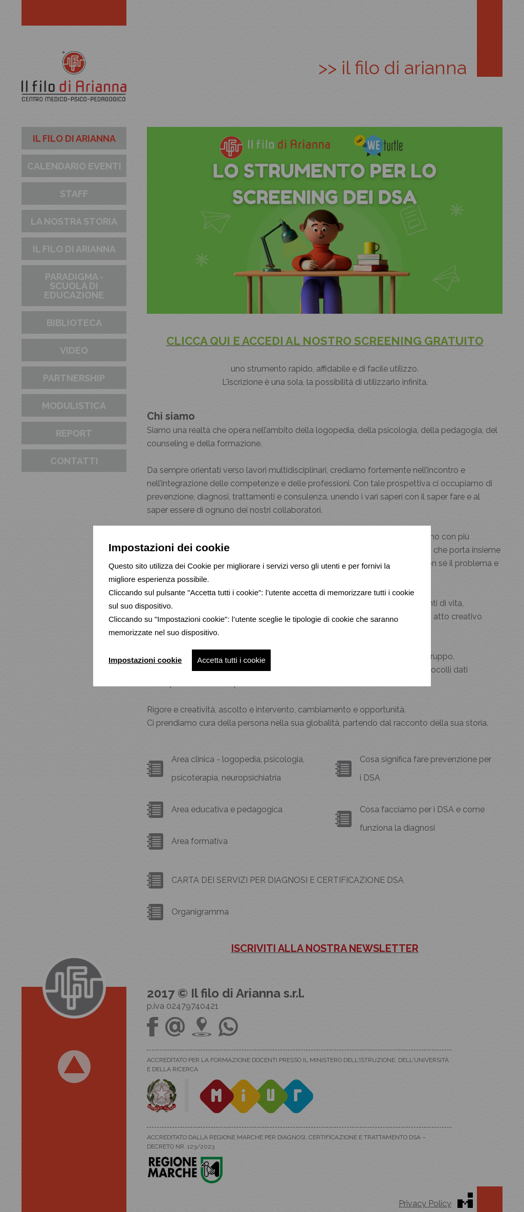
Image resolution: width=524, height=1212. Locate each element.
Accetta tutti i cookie (231, 660)
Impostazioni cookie (145, 660)
